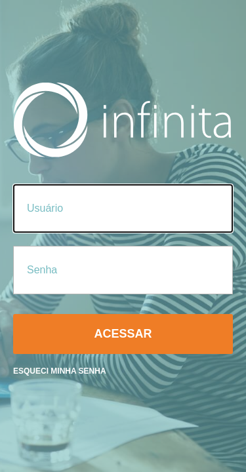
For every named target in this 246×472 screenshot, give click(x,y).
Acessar (123, 333)
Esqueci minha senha (59, 371)
